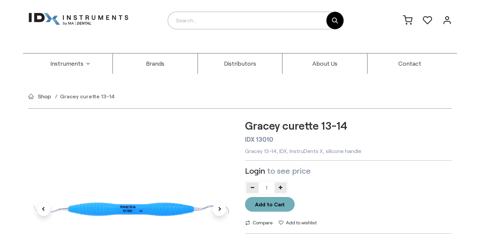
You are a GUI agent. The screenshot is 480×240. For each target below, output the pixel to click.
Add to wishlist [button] (298, 222)
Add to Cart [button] (270, 204)
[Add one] (281, 187)
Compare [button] (259, 222)
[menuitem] (70, 63)
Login (255, 170)
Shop (44, 96)
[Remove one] (252, 187)
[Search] (335, 20)
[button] (43, 209)
